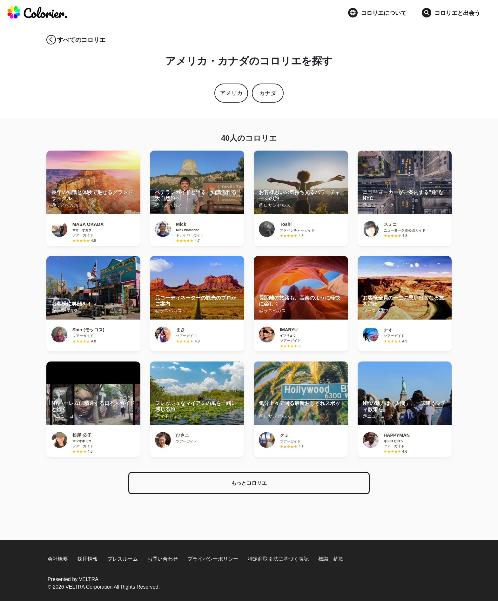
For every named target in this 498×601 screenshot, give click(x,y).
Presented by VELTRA (73, 579)
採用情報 (87, 559)
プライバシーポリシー (212, 559)
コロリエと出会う (451, 12)
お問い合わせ (162, 559)
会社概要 (58, 559)
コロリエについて (377, 12)
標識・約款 (331, 559)
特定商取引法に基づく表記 (278, 559)
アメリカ (231, 93)
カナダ (267, 93)
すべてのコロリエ (81, 40)
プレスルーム (122, 559)
